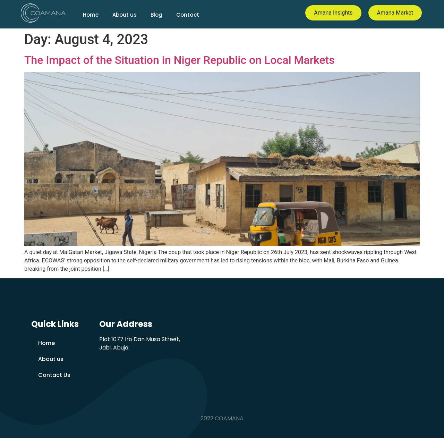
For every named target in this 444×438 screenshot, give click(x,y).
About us (124, 14)
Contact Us (54, 375)
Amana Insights (333, 12)
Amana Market (395, 12)
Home (91, 14)
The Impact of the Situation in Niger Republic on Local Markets (179, 60)
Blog (156, 14)
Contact (187, 14)
